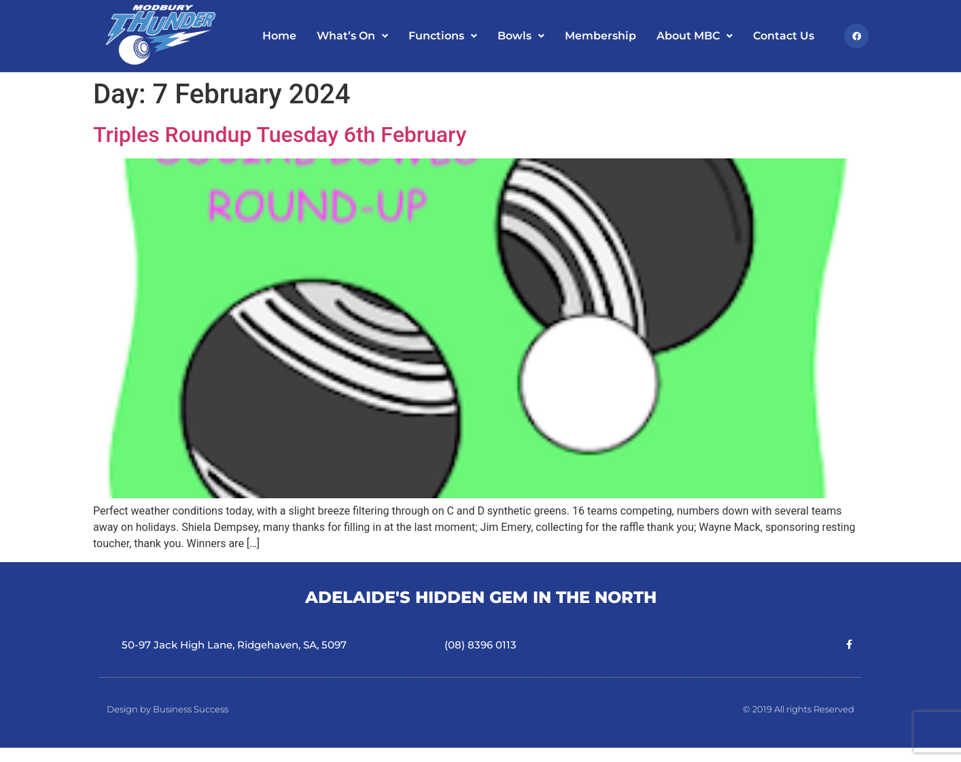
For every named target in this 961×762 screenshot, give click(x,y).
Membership (600, 35)
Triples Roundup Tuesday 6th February (279, 135)
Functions (442, 35)
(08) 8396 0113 (480, 644)
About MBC (695, 35)
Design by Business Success (167, 709)
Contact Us (783, 35)
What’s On (352, 35)
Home (279, 35)
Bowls (520, 35)
